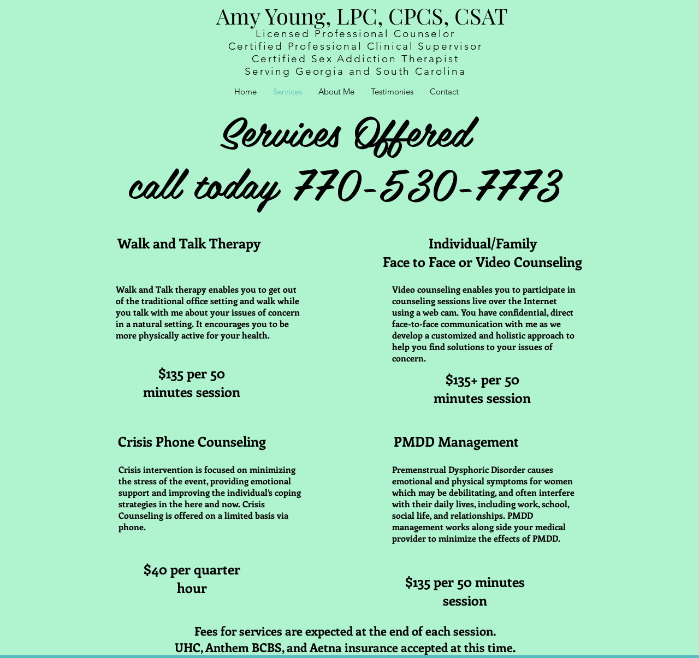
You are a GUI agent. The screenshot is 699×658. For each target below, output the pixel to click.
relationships (477, 515)
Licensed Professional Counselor (355, 33)
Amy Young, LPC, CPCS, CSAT (362, 15)
